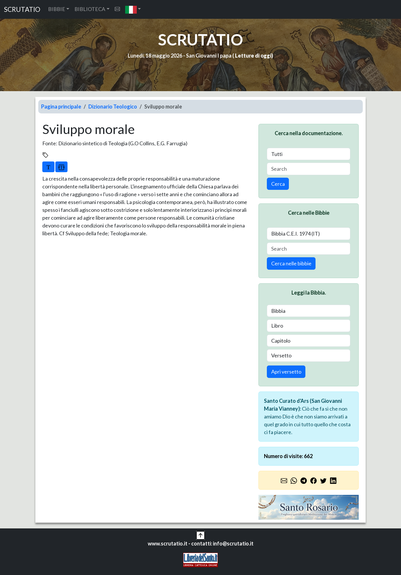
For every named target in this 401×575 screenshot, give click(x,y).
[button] (133, 9)
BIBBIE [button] (56, 9)
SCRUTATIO (22, 9)
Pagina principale (61, 106)
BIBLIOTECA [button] (89, 9)
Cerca (278, 184)
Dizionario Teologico (112, 106)
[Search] (308, 169)
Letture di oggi (253, 55)
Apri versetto (286, 371)
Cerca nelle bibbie (291, 263)
